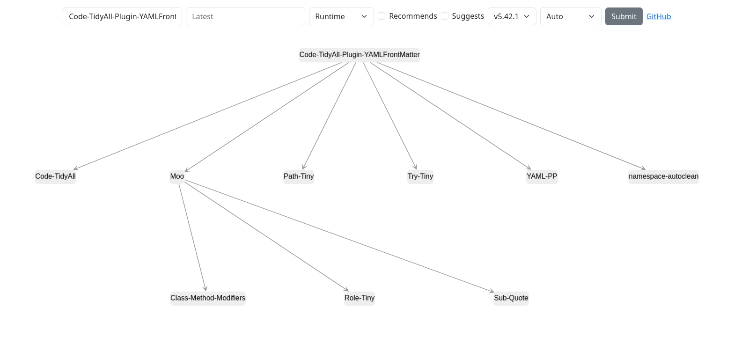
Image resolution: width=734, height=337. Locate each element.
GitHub (658, 16)
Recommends (413, 16)
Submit (623, 16)
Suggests (468, 16)
